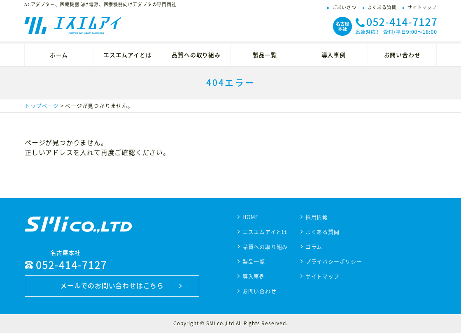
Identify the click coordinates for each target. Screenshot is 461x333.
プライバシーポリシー (333, 261)
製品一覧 (265, 55)
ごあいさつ (344, 7)
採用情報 (316, 217)
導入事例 (333, 55)
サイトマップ (422, 7)
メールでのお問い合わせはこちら (112, 285)
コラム (313, 246)
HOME (250, 217)
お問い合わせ (402, 55)
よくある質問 (382, 7)
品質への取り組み (196, 55)
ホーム (59, 55)
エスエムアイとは (127, 55)
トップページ (42, 105)
